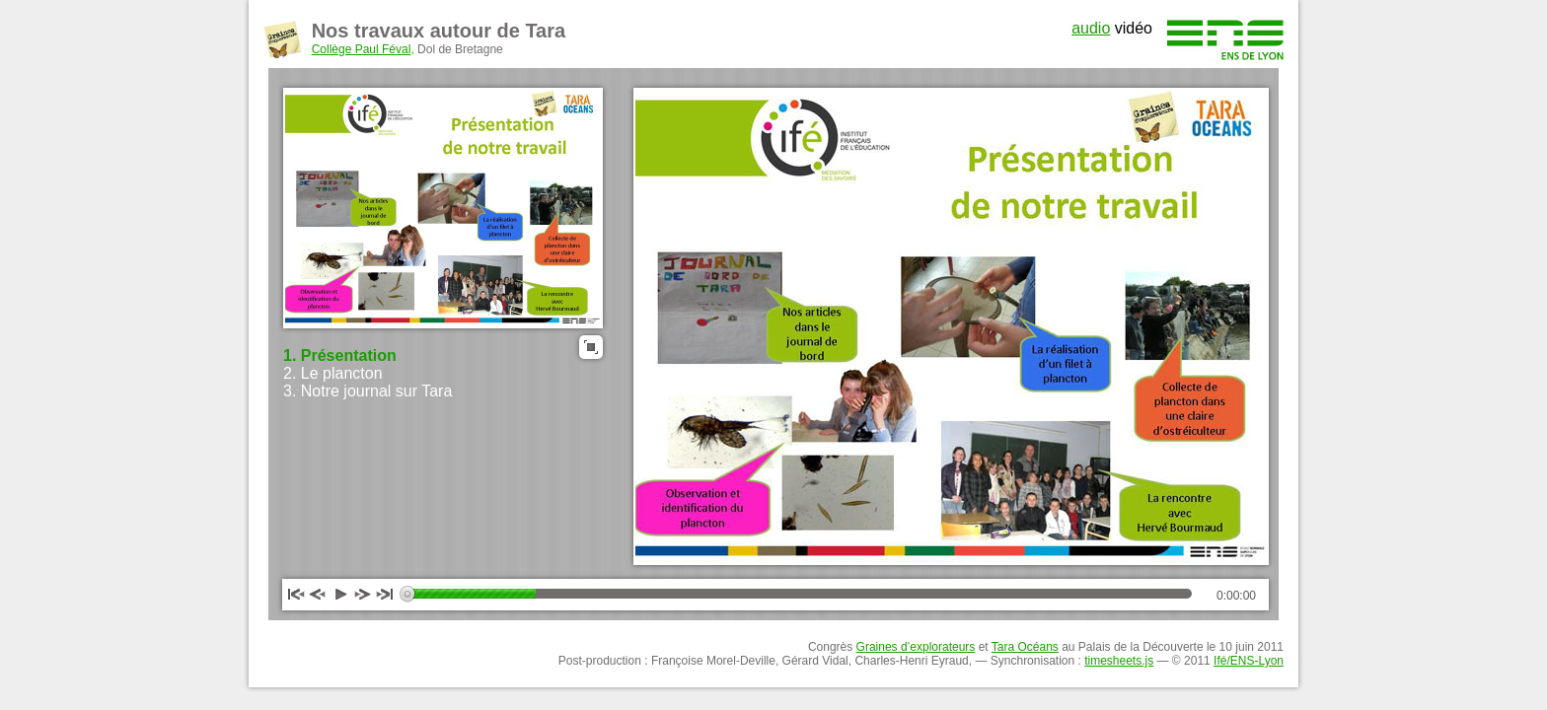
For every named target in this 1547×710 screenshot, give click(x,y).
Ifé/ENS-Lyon (1249, 661)
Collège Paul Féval (361, 49)
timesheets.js (1118, 661)
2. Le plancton (333, 373)
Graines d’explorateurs (916, 647)
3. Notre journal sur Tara (367, 391)
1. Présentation (340, 355)
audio (1090, 28)
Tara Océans (1025, 647)
